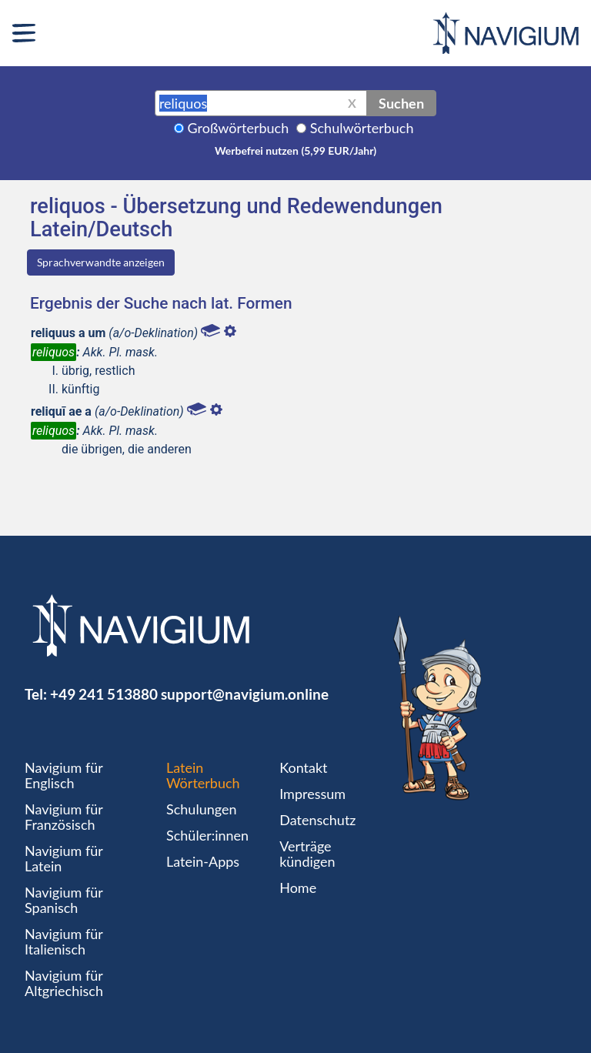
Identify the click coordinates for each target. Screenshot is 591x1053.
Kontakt (303, 767)
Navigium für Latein (64, 858)
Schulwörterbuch (362, 128)
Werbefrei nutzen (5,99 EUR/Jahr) (295, 150)
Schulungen (201, 809)
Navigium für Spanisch (64, 900)
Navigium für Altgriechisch (64, 983)
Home (297, 887)
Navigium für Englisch (64, 775)
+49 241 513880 (104, 694)
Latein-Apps (202, 861)
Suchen (401, 103)
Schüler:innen (207, 835)
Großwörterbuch (238, 128)
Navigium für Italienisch (64, 941)
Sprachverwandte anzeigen (101, 262)
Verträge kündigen (307, 853)
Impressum (312, 793)
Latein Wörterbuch (203, 775)
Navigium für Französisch (64, 817)
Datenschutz (317, 819)
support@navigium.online (245, 694)
